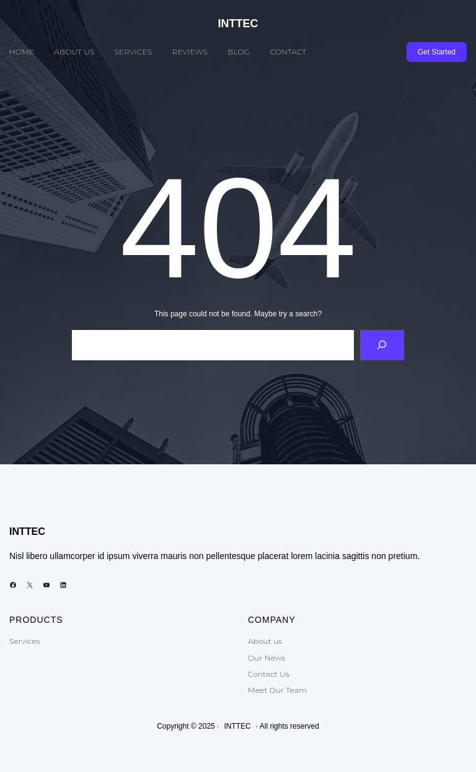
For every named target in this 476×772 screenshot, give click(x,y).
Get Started (437, 52)
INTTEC (238, 23)
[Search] (382, 345)
